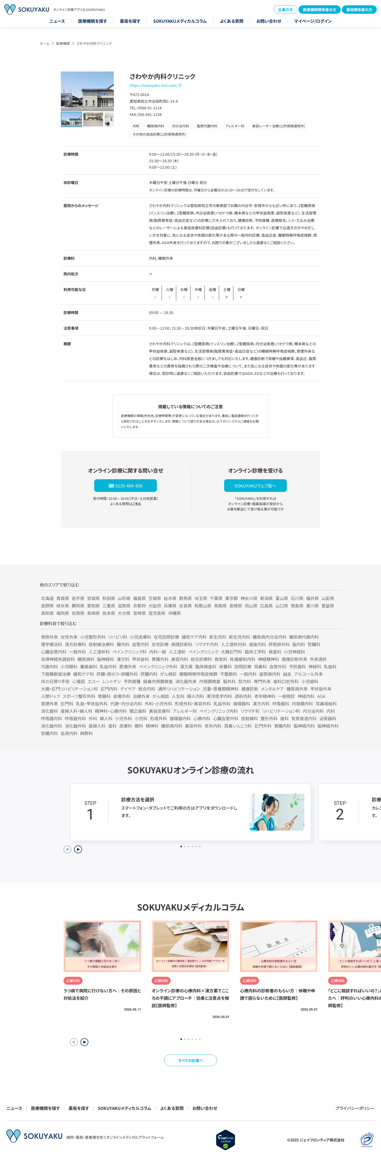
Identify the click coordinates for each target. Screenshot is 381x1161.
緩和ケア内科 (194, 637)
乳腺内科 (108, 666)
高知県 (47, 613)
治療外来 (141, 696)
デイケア (128, 688)
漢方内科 (261, 703)
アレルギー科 (185, 711)
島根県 (235, 605)
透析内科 (243, 696)
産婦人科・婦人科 (76, 711)
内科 (330, 711)
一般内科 (248, 674)
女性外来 (69, 637)
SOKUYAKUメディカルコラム (180, 21)
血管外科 (277, 666)
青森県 (62, 598)
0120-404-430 (128, 485)
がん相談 (160, 696)
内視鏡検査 (209, 681)
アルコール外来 (308, 674)
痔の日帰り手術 (55, 681)
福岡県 (62, 613)
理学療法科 (51, 644)
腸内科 (123, 644)
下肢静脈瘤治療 (56, 674)
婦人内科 (195, 696)
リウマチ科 (250, 711)
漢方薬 (186, 666)
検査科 (275, 651)
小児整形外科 (93, 637)
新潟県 (266, 598)
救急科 (221, 659)
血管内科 (140, 644)
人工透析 (177, 651)
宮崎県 (139, 613)
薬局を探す (130, 21)
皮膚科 (125, 726)
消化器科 (49, 711)
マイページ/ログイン (313, 21)
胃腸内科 (282, 726)
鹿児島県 (156, 613)
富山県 (281, 598)
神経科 (315, 666)
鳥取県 (220, 605)
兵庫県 (170, 605)
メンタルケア (272, 688)
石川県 (297, 598)
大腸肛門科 (231, 651)
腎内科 (244, 681)
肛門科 (67, 703)
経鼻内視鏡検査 (158, 681)
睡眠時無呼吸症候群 (198, 674)
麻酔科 (86, 733)
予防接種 (132, 681)
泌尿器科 (327, 718)
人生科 (178, 696)
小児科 (141, 718)
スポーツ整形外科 (79, 696)
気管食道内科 (304, 718)
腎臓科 (314, 644)
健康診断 (249, 688)
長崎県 (93, 613)
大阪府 (154, 605)
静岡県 (78, 605)
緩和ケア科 (83, 674)
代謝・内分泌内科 (126, 703)
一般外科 (77, 651)
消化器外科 (75, 726)
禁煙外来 (49, 703)
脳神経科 (105, 659)
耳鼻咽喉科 (326, 703)
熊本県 (108, 613)
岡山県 (251, 605)
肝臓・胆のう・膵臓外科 (117, 674)
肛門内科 (109, 688)
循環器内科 (180, 718)
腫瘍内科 (257, 644)
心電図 (78, 681)
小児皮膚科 (140, 637)
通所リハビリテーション (179, 688)
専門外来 (262, 681)
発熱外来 (49, 637)
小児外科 (123, 718)
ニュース (57, 21)
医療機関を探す (92, 21)
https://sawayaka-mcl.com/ (153, 85)
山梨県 (327, 598)
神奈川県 (249, 598)
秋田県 (108, 598)
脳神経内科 (304, 726)
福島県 (139, 598)
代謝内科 (49, 666)
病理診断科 (181, 644)
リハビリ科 (117, 637)
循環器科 (241, 703)
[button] (84, 1042)
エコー (94, 681)
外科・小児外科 (158, 703)
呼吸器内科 (51, 718)
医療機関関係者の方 (319, 9)
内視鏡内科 (302, 703)
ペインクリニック (203, 651)
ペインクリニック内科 (218, 711)
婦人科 (106, 718)
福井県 (312, 598)
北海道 (47, 598)
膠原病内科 (269, 674)
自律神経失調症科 (58, 659)
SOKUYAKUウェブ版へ (255, 485)
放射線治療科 (101, 644)
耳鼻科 (260, 666)
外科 (93, 718)
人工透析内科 (233, 644)
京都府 (139, 605)
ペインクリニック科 (129, 651)
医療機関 (63, 43)
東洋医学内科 (219, 696)
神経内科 (306, 696)
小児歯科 (309, 681)
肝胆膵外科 (279, 644)
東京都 (231, 598)
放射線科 (249, 718)
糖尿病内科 (171, 726)
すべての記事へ (190, 1060)
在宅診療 (160, 644)
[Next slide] (78, 849)
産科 (112, 726)
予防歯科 (297, 666)
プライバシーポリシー (355, 1108)
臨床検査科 (205, 666)
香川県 (312, 605)
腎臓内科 (49, 733)
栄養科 (225, 666)
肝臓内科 (148, 674)
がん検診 (168, 674)
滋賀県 (124, 605)
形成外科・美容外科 (193, 703)
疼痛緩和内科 (242, 659)
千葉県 (216, 598)
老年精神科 (264, 696)
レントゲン (111, 681)
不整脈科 (228, 674)
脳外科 (229, 681)
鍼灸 (287, 674)
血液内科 (69, 733)
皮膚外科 (121, 696)
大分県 (124, 613)
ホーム (44, 43)
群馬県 (185, 598)
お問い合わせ (268, 21)
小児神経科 (294, 651)
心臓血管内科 (53, 651)
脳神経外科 (328, 726)
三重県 (108, 605)
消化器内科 (51, 726)
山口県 (281, 605)
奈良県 (185, 605)
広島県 (266, 605)
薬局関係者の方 (359, 9)
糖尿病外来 (297, 688)
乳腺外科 (222, 703)
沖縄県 (174, 613)
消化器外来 (186, 681)
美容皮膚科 (159, 711)
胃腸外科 (160, 659)
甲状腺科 (140, 659)
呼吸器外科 (75, 718)
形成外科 (158, 718)
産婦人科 (97, 726)
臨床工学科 (255, 651)
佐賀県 (78, 613)
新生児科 (217, 637)
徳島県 (297, 605)
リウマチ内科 (206, 644)
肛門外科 (263, 726)
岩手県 (78, 598)
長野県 (47, 605)
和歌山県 (202, 605)
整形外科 (269, 718)
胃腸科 (104, 696)
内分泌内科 (313, 711)
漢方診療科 (75, 644)
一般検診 (286, 696)
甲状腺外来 (321, 688)
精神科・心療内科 (111, 711)
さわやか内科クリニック (94, 43)
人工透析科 (99, 651)
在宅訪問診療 (166, 637)
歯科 (284, 718)
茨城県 (154, 598)
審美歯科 (88, 666)
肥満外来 (127, 666)
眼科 (139, 726)
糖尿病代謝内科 (304, 637)
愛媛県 (327, 605)
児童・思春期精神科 (221, 688)
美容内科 (179, 659)
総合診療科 (201, 659)
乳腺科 (330, 666)
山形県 (124, 598)
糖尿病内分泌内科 (270, 637)
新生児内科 (239, 637)
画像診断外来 (294, 659)
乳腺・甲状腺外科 (92, 703)
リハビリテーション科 (281, 711)
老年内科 (213, 726)
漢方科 (123, 659)
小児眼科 (69, 666)
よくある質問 (231, 21)
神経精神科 (268, 659)
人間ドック (50, 696)
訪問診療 (242, 666)
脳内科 (298, 644)
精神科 (152, 726)
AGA (321, 696)
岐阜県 (62, 605)
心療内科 (201, 718)
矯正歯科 (137, 711)
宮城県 (93, 598)
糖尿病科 (86, 659)
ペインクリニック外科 (158, 666)
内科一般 (157, 651)
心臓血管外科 (225, 718)
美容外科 (193, 726)
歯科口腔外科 (286, 681)
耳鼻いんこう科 (238, 726)
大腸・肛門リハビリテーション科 (69, 688)
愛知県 (93, 605)
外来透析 (318, 659)
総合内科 (146, 688)
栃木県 (170, 598)
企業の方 (285, 9)
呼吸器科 (280, 703)
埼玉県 (200, 598)
